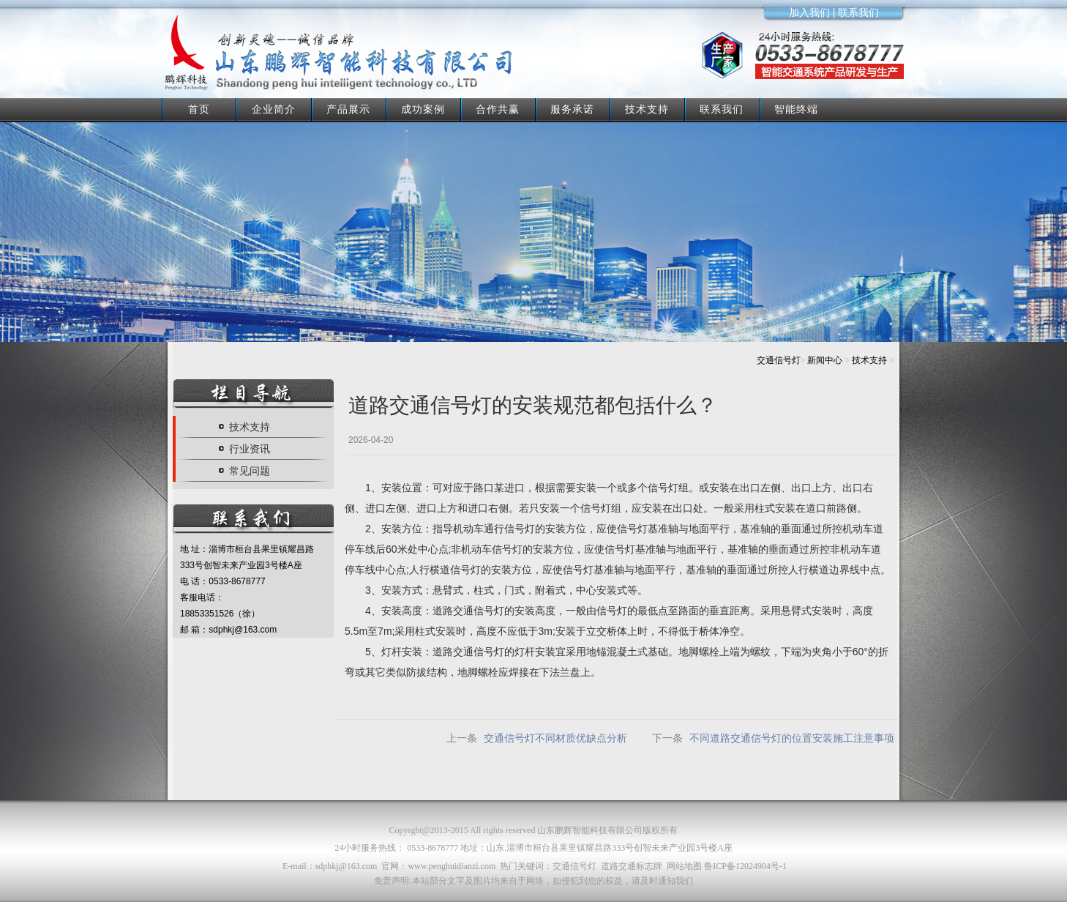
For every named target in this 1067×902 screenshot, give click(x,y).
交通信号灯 (779, 360)
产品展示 (348, 109)
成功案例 (423, 109)
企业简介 (274, 109)
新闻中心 (824, 360)
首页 (199, 109)
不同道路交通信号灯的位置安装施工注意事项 (791, 738)
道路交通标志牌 (631, 866)
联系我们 (722, 109)
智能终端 (796, 109)
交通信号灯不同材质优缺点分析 (555, 738)
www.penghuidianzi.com (451, 866)
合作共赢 (498, 109)
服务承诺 (572, 109)
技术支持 (647, 109)
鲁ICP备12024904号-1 (745, 866)
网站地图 (684, 866)
